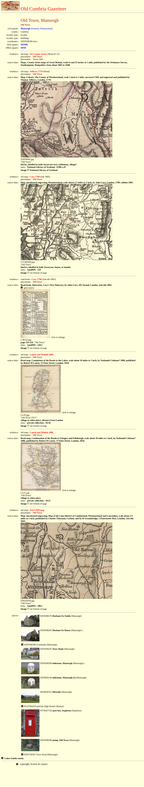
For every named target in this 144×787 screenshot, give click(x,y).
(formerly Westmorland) (37, 28)
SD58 (23, 48)
